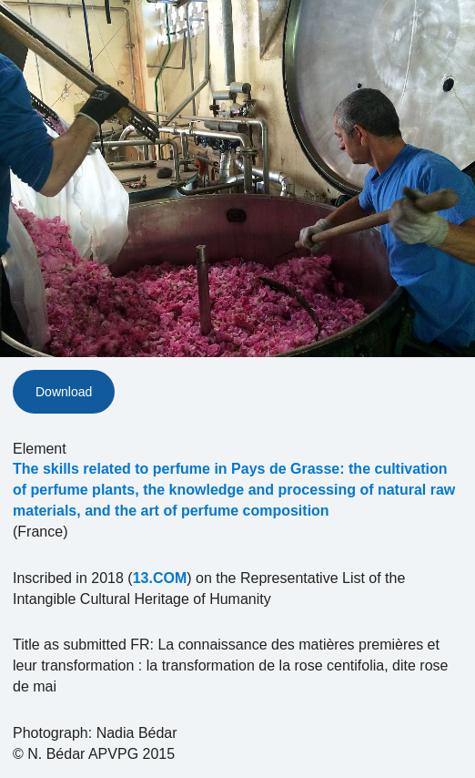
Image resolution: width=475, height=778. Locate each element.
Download (63, 391)
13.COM (160, 578)
